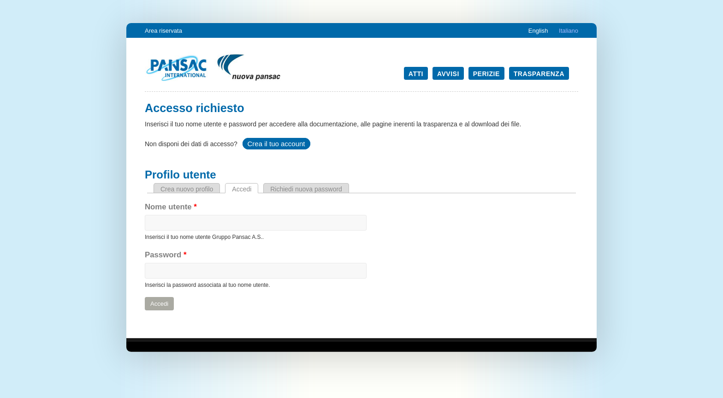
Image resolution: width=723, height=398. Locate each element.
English (538, 30)
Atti (416, 73)
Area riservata (163, 30)
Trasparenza (539, 73)
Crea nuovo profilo (186, 189)
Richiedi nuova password (306, 189)
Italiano (568, 30)
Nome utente (171, 206)
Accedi (245, 189)
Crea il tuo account (276, 144)
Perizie (486, 73)
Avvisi (448, 73)
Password (165, 254)
